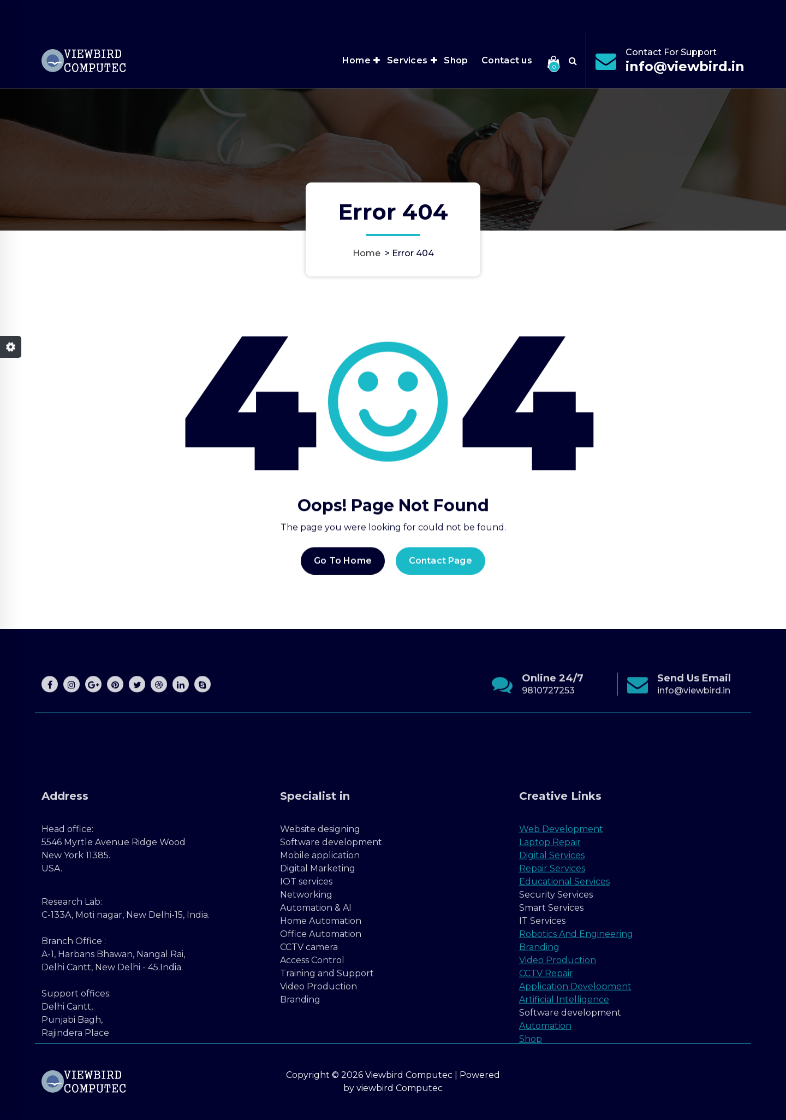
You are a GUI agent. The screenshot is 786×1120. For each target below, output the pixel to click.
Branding (539, 1050)
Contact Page (440, 576)
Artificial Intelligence (564, 1102)
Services (407, 60)
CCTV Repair (546, 1076)
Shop (456, 60)
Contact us (506, 60)
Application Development (575, 1089)
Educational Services (564, 984)
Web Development (561, 932)
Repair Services (552, 971)
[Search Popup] (572, 61)
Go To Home (343, 576)
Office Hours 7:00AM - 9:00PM (606, 14)
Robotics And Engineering (576, 1036)
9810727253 (548, 722)
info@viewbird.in (685, 66)
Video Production (557, 1063)
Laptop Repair (550, 945)
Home (356, 60)
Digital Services (552, 958)
